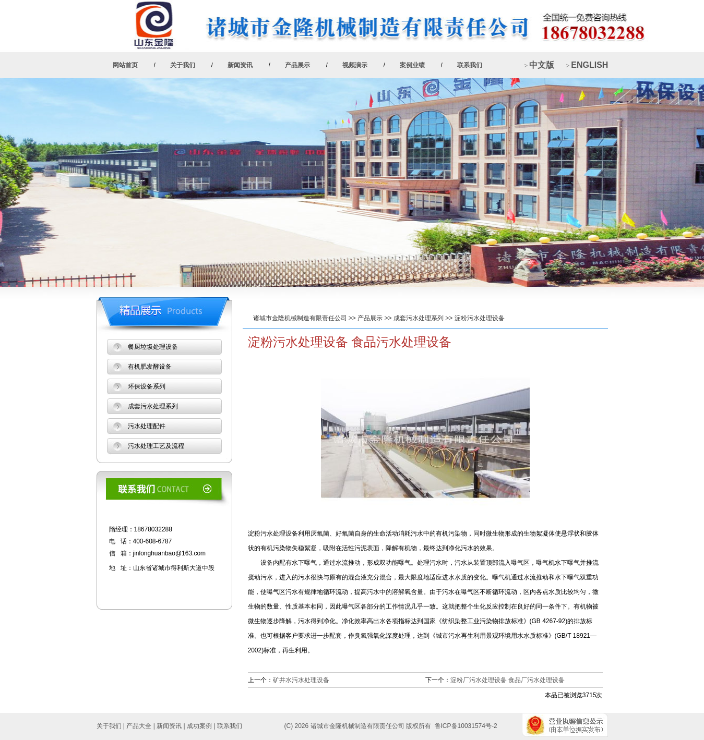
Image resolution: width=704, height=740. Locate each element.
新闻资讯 (240, 65)
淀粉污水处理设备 (480, 318)
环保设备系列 (146, 386)
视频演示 (354, 65)
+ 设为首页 (586, 13)
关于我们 (182, 65)
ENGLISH (589, 64)
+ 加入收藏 (541, 13)
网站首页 (125, 65)
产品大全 (138, 726)
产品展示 (297, 65)
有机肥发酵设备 (150, 366)
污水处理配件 (146, 426)
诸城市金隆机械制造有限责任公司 (300, 318)
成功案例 (199, 726)
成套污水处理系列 (418, 318)
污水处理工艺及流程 (156, 446)
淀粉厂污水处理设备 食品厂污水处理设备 (507, 680)
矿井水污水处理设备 (301, 680)
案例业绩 (412, 65)
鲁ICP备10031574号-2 (466, 726)
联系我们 (469, 65)
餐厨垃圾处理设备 (153, 346)
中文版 (541, 64)
